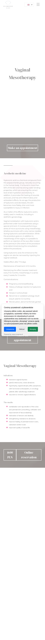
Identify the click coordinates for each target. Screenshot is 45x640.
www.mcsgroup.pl (17, 334)
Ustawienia (10, 329)
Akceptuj (33, 329)
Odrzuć (21, 329)
